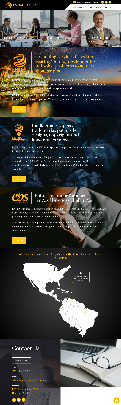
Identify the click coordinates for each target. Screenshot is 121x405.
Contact (108, 7)
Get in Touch (21, 360)
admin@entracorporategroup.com (29, 380)
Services (98, 7)
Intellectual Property (57, 38)
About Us (81, 7)
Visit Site (19, 109)
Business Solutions (97, 38)
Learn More (9, 41)
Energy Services (14, 38)
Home (74, 7)
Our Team (89, 7)
